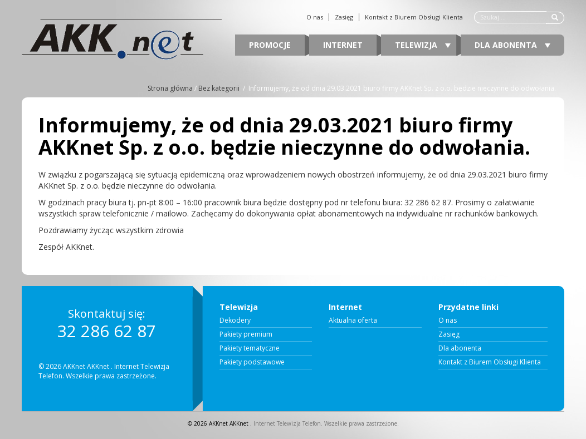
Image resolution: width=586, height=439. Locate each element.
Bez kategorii (219, 88)
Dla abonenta (512, 45)
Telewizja (423, 45)
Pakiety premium (245, 334)
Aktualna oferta (353, 320)
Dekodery (235, 320)
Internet (343, 45)
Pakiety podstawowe (252, 362)
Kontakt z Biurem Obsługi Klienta (414, 17)
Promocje (270, 45)
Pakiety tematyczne (249, 348)
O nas (314, 17)
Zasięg (344, 17)
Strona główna (170, 88)
